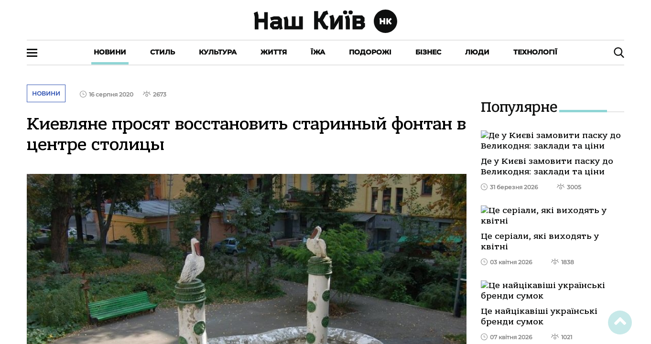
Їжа (318, 52)
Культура (218, 52)
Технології (535, 52)
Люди (477, 52)
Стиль (162, 52)
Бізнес (428, 52)
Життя (273, 52)
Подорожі (370, 52)
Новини (110, 52)
